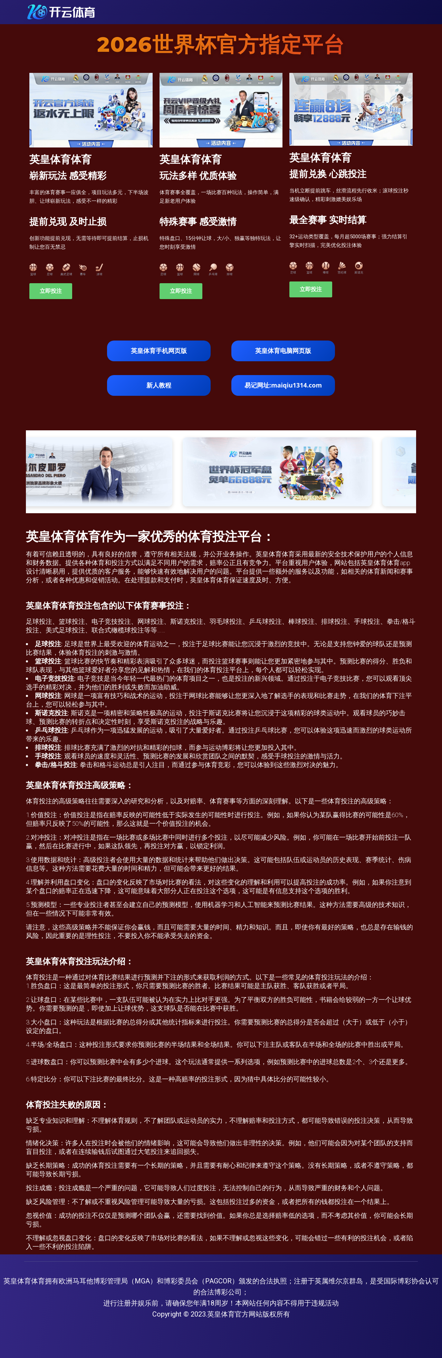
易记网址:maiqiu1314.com (283, 385)
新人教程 (158, 385)
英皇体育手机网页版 (159, 350)
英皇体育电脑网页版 (283, 350)
